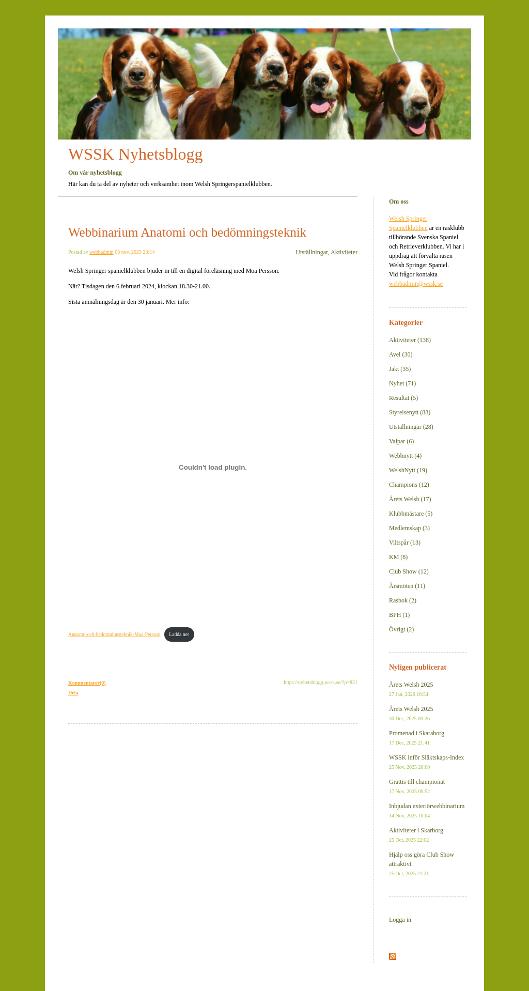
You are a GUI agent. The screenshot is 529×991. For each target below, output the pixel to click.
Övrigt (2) (401, 629)
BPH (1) (399, 614)
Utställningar (311, 252)
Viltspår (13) (405, 542)
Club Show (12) (409, 571)
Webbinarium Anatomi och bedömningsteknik (187, 232)
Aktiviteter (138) (410, 340)
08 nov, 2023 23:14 (134, 252)
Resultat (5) (403, 397)
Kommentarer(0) (87, 683)
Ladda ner (179, 634)
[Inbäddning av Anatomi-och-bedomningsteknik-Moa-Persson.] (212, 468)
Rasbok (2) (402, 600)
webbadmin (101, 252)
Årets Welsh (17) (410, 499)
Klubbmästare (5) (410, 513)
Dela (73, 692)
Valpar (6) (401, 441)
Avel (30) (400, 354)
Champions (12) (409, 484)
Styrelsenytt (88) (409, 412)
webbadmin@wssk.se (416, 283)
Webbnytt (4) (405, 455)
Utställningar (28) (411, 426)
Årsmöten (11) (407, 586)
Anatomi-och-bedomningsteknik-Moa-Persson (114, 634)
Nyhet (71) (402, 383)
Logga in (400, 919)
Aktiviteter (344, 252)
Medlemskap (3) (409, 528)
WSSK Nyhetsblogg (135, 154)
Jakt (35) (400, 369)
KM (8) (398, 557)
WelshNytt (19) (408, 470)
